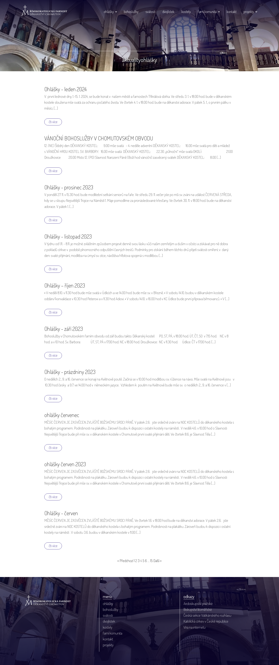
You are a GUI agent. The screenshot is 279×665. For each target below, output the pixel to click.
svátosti (150, 11)
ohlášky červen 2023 (65, 463)
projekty (249, 11)
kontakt (231, 11)
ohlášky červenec (61, 414)
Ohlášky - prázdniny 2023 (69, 371)
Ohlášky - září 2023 (63, 328)
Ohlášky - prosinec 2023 (68, 187)
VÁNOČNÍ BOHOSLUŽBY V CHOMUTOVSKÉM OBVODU (98, 138)
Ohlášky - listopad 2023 (68, 236)
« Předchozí (125, 560)
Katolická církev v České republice (205, 621)
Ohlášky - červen (61, 512)
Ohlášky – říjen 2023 (64, 285)
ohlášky (109, 11)
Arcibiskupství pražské (198, 603)
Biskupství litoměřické (197, 609)
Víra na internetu (194, 627)
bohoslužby (131, 11)
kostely (186, 11)
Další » (157, 560)
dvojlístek (168, 11)
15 (151, 560)
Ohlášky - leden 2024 (65, 89)
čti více (53, 121)
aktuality (131, 59)
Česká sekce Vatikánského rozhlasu (207, 615)
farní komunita (207, 11)
